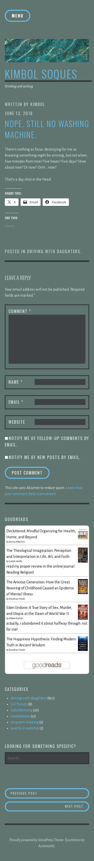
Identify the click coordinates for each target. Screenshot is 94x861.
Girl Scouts (19, 704)
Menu (17, 16)
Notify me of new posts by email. (44, 457)
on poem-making (25, 722)
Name (16, 382)
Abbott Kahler (16, 618)
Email (16, 402)
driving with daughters (53, 251)
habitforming (21, 710)
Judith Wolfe (15, 561)
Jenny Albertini (17, 542)
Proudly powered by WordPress (31, 840)
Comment (20, 311)
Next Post (77, 806)
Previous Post (50, 793)
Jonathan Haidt (17, 599)
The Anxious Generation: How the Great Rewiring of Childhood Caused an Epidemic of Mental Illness (40, 588)
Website (17, 422)
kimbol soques (41, 74)
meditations (20, 716)
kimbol (37, 104)
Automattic (46, 846)
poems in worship (25, 728)
